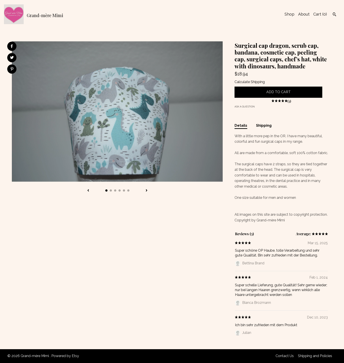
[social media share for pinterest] (12, 69)
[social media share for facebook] (11, 46)
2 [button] (111, 190)
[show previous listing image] (88, 190)
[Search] (334, 14)
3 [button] (115, 190)
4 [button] (119, 190)
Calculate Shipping (250, 82)
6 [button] (128, 190)
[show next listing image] (146, 190)
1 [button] (106, 190)
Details (241, 125)
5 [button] (124, 190)
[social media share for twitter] (12, 58)
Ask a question (245, 106)
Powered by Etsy (65, 356)
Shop (289, 14)
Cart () (320, 14)
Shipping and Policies (315, 356)
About (304, 14)
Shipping (264, 125)
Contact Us (285, 356)
